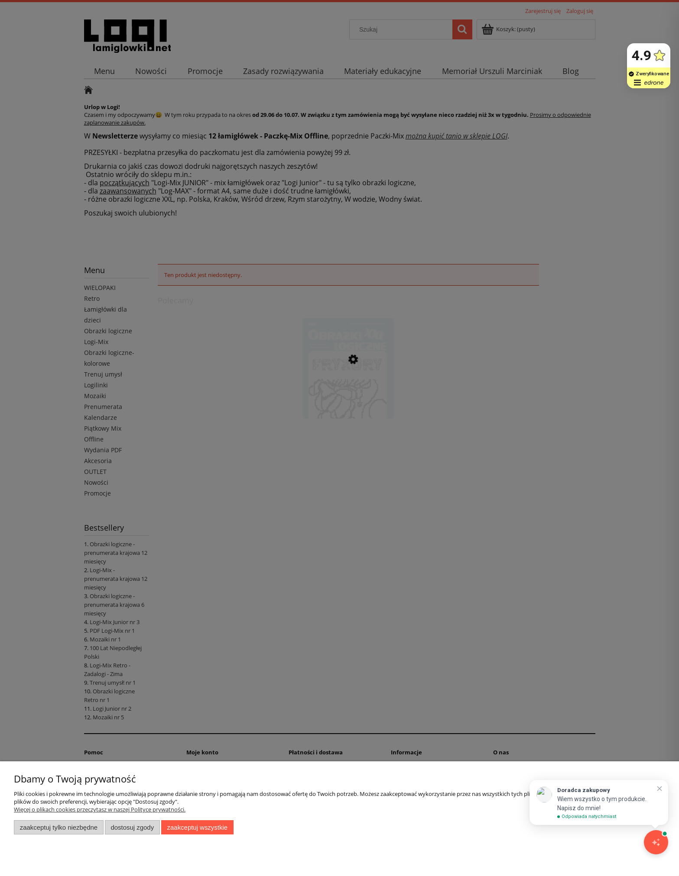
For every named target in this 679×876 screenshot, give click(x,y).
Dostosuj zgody (132, 827)
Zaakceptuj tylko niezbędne (58, 827)
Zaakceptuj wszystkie (197, 827)
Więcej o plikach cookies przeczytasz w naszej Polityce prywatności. (99, 809)
